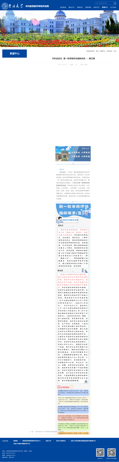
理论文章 (15, 67)
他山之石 (15, 72)
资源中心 (105, 7)
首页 (97, 51)
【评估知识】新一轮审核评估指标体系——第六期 (49, 433)
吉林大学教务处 (63, 441)
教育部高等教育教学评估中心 (32, 441)
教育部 (15, 441)
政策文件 (96, 7)
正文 (115, 51)
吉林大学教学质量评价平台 (22, 444)
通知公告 (71, 7)
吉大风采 (113, 7)
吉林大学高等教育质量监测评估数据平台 (86, 441)
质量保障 (88, 7)
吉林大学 (50, 441)
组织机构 (63, 7)
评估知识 (15, 61)
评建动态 (80, 7)
